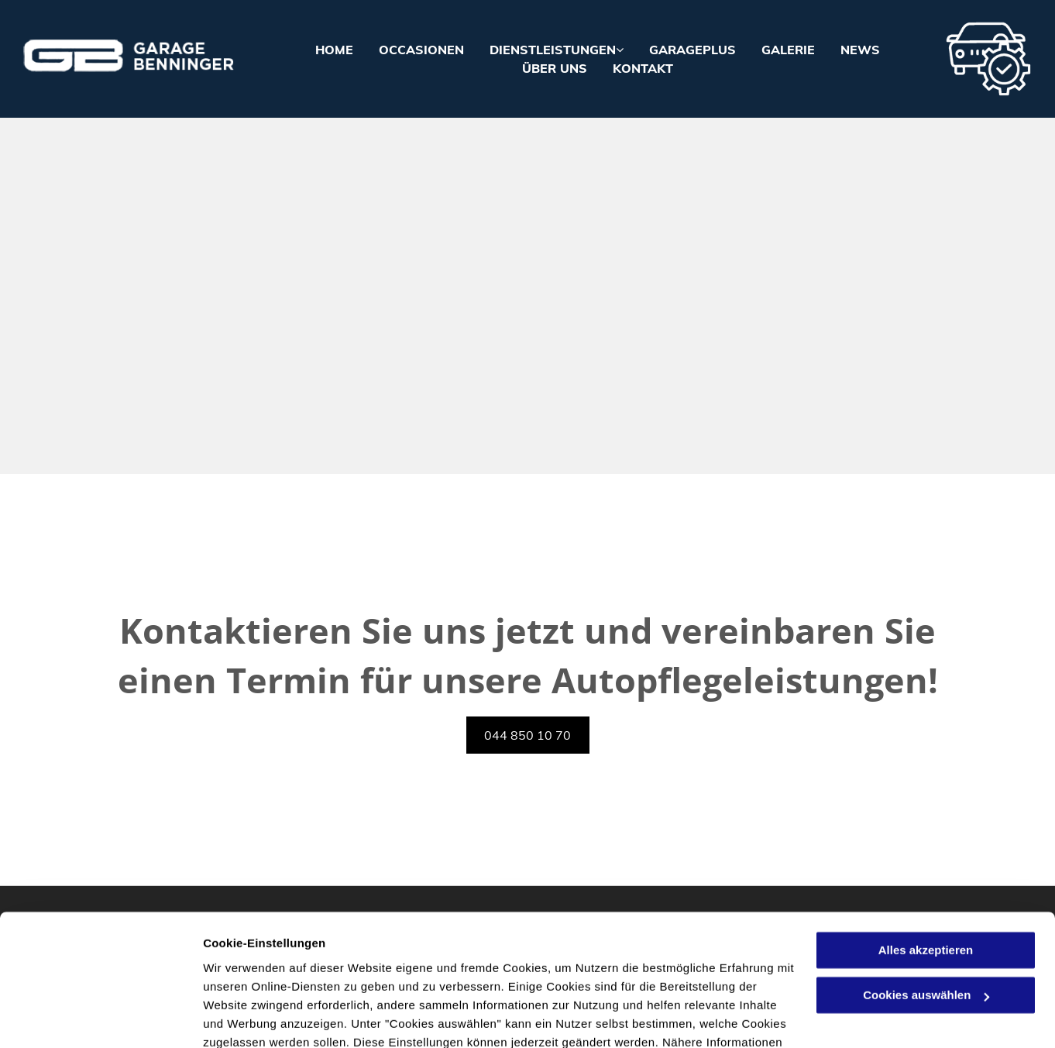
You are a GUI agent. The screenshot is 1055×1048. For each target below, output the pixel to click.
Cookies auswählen (257, 1017)
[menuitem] (321, 49)
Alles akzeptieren (926, 864)
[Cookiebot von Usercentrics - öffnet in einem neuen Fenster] (100, 1017)
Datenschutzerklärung (503, 974)
